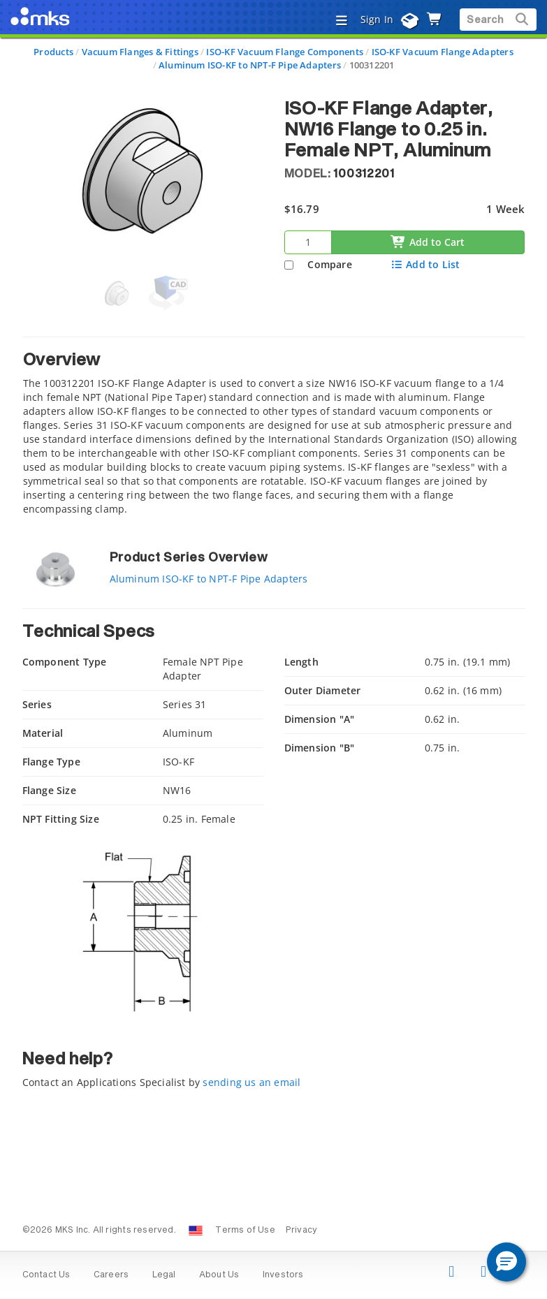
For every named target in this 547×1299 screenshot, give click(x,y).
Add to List (425, 264)
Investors (283, 1275)
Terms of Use (245, 1230)
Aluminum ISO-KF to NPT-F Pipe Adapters (250, 65)
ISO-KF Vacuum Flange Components (284, 51)
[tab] (274, 430)
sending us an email (251, 1082)
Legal (164, 1275)
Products (53, 51)
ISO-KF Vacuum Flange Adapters (442, 51)
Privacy (301, 1230)
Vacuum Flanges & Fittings (140, 51)
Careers (111, 1275)
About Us (219, 1275)
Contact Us (46, 1275)
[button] (506, 1262)
